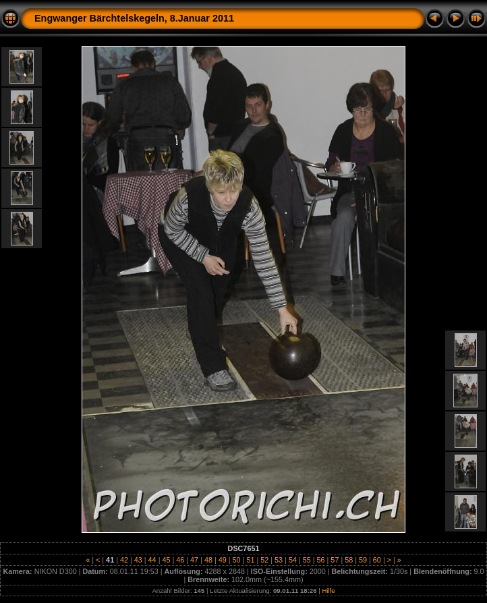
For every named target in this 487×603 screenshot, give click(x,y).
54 (293, 560)
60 (377, 560)
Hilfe (328, 590)
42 (124, 560)
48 (208, 560)
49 (223, 560)
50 (237, 560)
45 (166, 560)
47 (194, 560)
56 (321, 560)
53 (279, 560)
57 (334, 560)
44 (152, 560)
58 (349, 560)
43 (138, 560)
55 (307, 560)
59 (363, 560)
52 (264, 560)
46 (180, 560)
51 (250, 560)
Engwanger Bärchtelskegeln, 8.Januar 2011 (134, 18)
